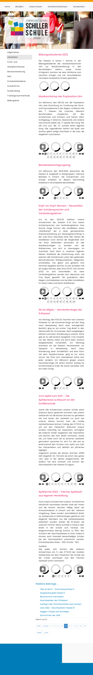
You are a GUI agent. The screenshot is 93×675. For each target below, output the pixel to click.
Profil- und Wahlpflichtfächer (16, 64)
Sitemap (86, 658)
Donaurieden (10, 16)
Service (25, 16)
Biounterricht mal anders (52, 596)
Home (7, 6)
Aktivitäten (12, 57)
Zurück (45, 626)
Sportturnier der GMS (50, 615)
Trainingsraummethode (18, 95)
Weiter (39, 633)
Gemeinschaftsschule (57, 6)
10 (84, 626)
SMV (9, 76)
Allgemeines (13, 52)
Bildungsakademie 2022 (53, 54)
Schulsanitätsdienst (16, 81)
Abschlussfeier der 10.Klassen (54, 600)
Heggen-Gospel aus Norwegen (54, 611)
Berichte (38, 16)
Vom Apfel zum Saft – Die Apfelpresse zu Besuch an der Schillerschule (57, 399)
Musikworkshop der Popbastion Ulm (60, 96)
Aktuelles (19, 6)
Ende (46, 633)
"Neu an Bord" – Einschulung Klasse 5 (57, 589)
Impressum (71, 648)
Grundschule (78, 6)
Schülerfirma (13, 86)
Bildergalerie (13, 100)
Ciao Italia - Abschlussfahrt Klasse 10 (57, 607)
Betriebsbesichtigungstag (54, 165)
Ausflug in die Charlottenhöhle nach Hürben (60, 604)
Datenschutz (72, 658)
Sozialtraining (13, 90)
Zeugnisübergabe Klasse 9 (52, 593)
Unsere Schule (35, 6)
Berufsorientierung (16, 71)
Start (39, 626)
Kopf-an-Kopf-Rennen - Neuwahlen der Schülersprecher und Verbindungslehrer (61, 209)
